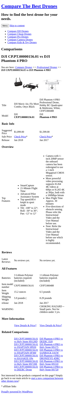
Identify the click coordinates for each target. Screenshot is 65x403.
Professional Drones (47, 67)
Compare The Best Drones (29, 6)
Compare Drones (23, 67)
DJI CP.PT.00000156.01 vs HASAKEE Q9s (26, 357)
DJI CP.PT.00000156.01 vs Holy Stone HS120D (26, 340)
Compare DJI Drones (18, 31)
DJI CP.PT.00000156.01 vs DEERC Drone (26, 368)
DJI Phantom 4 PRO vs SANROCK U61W (51, 351)
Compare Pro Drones (17, 36)
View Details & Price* (25, 325)
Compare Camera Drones (20, 39)
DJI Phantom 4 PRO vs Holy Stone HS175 (51, 345)
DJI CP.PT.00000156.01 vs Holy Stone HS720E (26, 362)
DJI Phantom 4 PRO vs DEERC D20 (51, 340)
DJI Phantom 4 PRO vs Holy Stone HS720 (51, 368)
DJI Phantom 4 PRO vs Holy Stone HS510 (51, 362)
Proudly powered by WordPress (17, 391)
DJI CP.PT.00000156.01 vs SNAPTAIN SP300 (26, 351)
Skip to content (17, 25)
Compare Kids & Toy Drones (22, 42)
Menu (5, 26)
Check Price (20, 136)
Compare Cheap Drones (19, 34)
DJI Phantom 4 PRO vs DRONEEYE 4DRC (51, 357)
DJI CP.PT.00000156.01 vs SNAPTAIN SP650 (26, 345)
